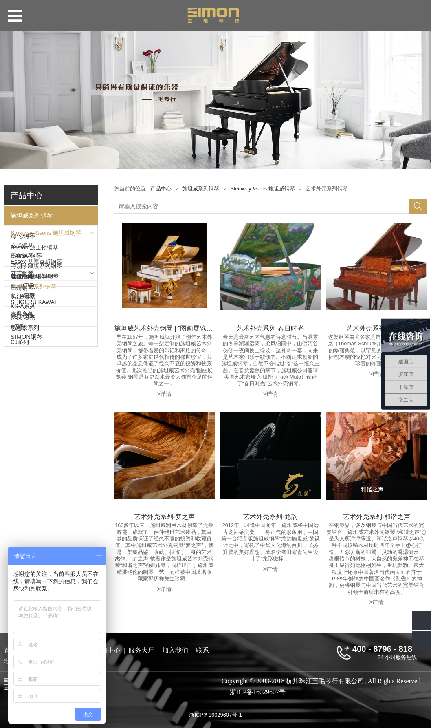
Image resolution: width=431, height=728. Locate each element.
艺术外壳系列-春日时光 (270, 328)
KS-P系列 (23, 438)
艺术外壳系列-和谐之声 (376, 516)
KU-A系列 (23, 417)
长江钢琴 (23, 516)
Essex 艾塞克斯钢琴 (36, 319)
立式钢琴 (22, 249)
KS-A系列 (23, 427)
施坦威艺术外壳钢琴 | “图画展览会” (164, 328)
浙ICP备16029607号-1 (215, 715)
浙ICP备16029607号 (254, 691)
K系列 (18, 448)
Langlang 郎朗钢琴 (35, 333)
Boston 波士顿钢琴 (34, 305)
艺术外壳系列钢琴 (33, 290)
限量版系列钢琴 (31, 280)
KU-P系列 (23, 407)
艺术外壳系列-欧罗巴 (376, 328)
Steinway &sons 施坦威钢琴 (46, 235)
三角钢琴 (22, 259)
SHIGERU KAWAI (33, 477)
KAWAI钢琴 (26, 373)
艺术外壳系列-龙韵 (270, 516)
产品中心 (161, 189)
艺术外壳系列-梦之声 (164, 516)
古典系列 (22, 535)
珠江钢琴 (23, 496)
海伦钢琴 (23, 353)
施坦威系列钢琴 (31, 215)
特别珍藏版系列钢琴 (36, 270)
